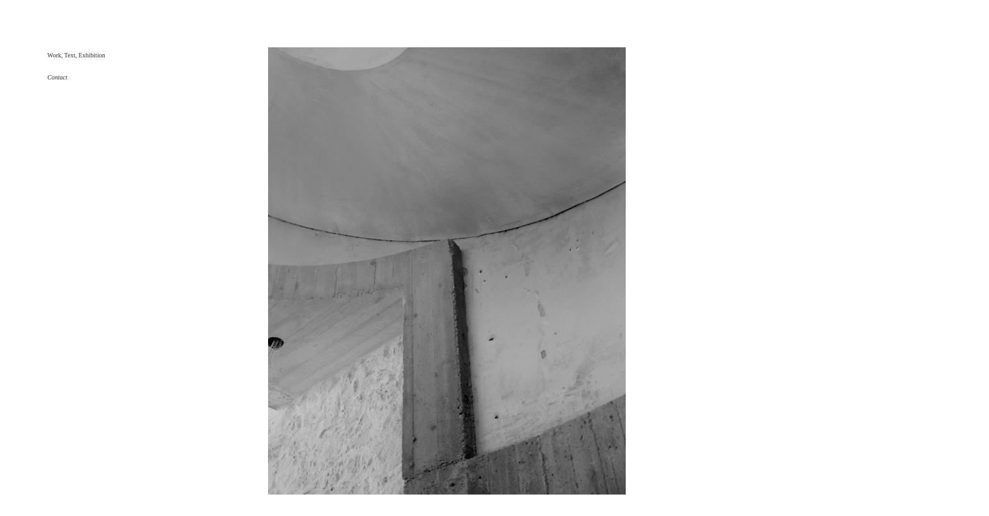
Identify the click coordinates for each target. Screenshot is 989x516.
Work (54, 55)
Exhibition (91, 55)
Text (70, 55)
